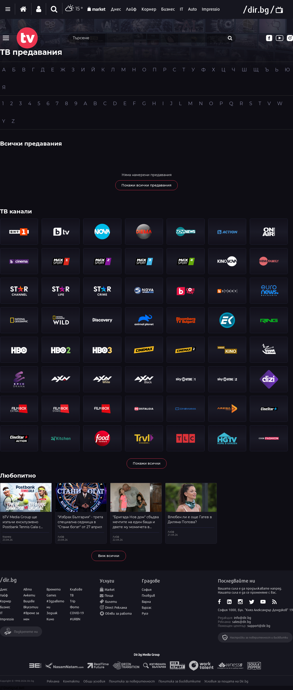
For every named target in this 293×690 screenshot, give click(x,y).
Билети (111, 601)
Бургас (146, 607)
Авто (27, 588)
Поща (109, 595)
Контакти (71, 680)
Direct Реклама (116, 607)
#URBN (75, 618)
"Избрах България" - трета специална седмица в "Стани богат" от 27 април (80, 522)
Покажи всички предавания (146, 185)
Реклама (53, 680)
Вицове (28, 600)
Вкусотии (30, 606)
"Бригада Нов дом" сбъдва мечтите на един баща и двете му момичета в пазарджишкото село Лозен (136, 527)
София (146, 589)
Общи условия (94, 680)
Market (110, 589)
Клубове (76, 588)
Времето (54, 588)
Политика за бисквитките (180, 680)
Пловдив (148, 595)
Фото (74, 606)
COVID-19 (77, 612)
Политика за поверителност (132, 680)
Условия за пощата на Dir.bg (226, 680)
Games (51, 594)
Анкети (29, 594)
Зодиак (52, 612)
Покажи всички (146, 463)
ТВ (71, 594)
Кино (50, 618)
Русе (145, 613)
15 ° (74, 9)
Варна (146, 601)
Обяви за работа (118, 613)
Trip (72, 600)
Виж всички (108, 556)
